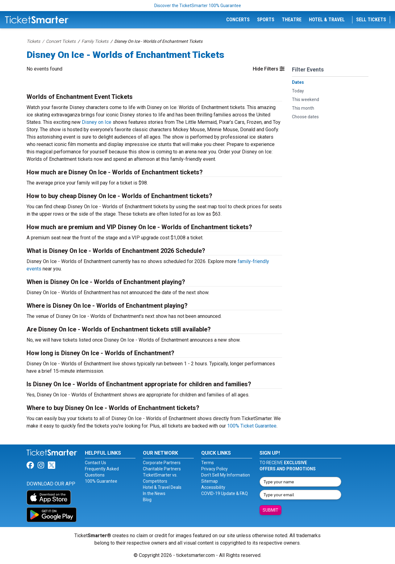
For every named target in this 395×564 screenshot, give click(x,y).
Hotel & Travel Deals (162, 487)
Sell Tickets (371, 19)
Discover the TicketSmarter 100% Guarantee (197, 5)
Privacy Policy (214, 468)
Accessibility (213, 487)
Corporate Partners (162, 462)
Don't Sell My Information (225, 475)
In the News (154, 493)
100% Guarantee (101, 481)
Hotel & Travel (327, 19)
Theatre (291, 19)
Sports (265, 19)
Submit (270, 510)
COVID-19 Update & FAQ (224, 493)
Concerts (238, 19)
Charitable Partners (162, 468)
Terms (207, 462)
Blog (147, 499)
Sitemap (209, 481)
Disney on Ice (96, 122)
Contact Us (95, 462)
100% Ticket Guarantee (251, 426)
